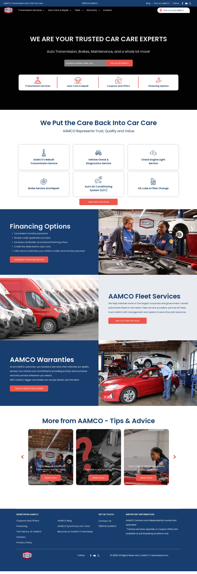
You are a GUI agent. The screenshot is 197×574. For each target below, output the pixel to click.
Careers (107, 10)
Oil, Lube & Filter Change (153, 188)
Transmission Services (30, 10)
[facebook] (182, 4)
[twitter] (190, 4)
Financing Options (158, 86)
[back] (22, 457)
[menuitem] (148, 3)
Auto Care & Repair (58, 10)
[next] (174, 457)
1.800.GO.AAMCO (90, 3)
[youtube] (186, 4)
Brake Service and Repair (43, 188)
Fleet (77, 10)
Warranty (92, 10)
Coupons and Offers (118, 86)
